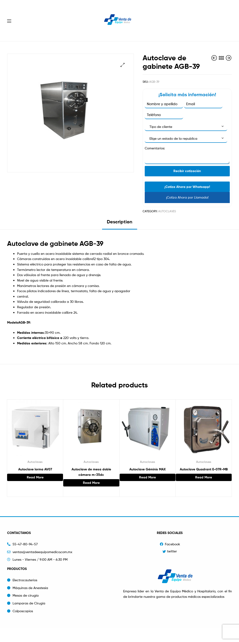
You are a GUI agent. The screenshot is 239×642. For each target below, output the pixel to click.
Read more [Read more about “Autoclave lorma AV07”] (35, 477)
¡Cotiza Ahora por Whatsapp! (187, 187)
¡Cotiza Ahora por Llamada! (187, 197)
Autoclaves (167, 211)
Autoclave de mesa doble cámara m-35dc (91, 472)
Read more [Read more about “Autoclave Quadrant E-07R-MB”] (203, 477)
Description (119, 222)
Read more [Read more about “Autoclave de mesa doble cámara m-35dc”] (91, 483)
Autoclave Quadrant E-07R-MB (204, 469)
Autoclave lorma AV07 (35, 469)
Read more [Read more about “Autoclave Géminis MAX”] (147, 477)
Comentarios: (155, 148)
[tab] (119, 223)
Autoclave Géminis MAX (147, 469)
